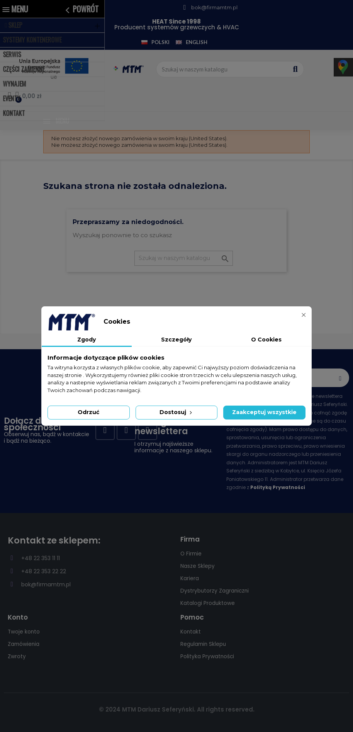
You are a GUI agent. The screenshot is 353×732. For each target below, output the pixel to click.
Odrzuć (88, 412)
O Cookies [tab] (266, 339)
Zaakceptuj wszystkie (264, 412)
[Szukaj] (183, 258)
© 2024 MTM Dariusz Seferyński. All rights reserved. (177, 709)
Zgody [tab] (86, 339)
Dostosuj (176, 412)
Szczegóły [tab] (176, 339)
